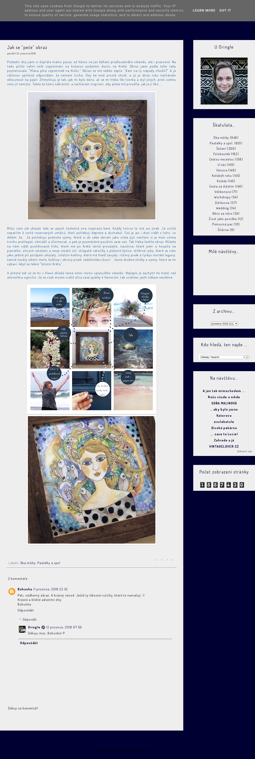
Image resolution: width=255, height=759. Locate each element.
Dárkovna (222, 203)
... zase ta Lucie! (224, 434)
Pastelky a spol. (49, 563)
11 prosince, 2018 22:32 (50, 589)
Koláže (222, 181)
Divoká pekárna (224, 428)
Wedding (222, 208)
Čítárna (223, 230)
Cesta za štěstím (221, 186)
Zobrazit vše (244, 451)
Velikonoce (223, 192)
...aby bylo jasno (224, 409)
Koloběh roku (222, 176)
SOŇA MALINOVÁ (224, 403)
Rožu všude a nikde (224, 397)
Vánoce (222, 170)
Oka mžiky (28, 563)
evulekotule (224, 422)
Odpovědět (26, 610)
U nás (222, 165)
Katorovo (224, 416)
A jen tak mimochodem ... (224, 391)
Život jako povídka (223, 219)
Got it (225, 10)
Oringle (34, 627)
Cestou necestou (221, 159)
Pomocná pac (222, 224)
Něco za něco (222, 213)
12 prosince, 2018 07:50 (64, 627)
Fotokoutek (221, 154)
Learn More (204, 10)
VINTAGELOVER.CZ (224, 446)
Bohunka (25, 589)
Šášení (221, 149)
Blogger (158, 751)
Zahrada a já (224, 440)
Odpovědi (30, 619)
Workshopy (222, 197)
